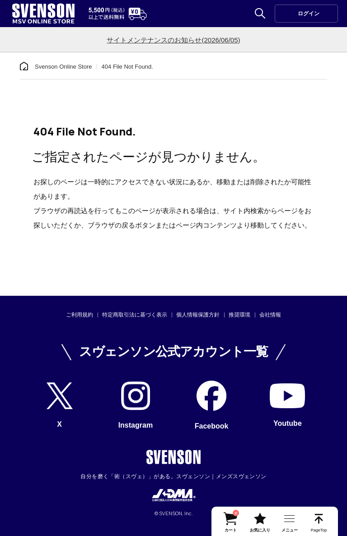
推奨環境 (239, 314)
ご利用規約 (79, 314)
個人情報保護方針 (198, 314)
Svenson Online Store (63, 66)
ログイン (308, 13)
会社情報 (270, 314)
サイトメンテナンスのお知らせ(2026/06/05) (173, 40)
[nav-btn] (289, 521)
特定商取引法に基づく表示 (134, 314)
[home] (23, 66)
